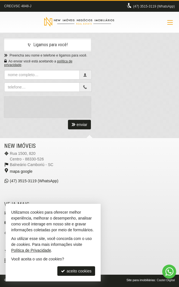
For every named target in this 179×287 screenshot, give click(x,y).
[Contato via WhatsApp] (169, 272)
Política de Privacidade (31, 250)
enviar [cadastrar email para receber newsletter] (79, 124)
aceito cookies (76, 271)
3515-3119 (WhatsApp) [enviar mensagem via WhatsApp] (154, 6)
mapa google (21, 171)
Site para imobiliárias (140, 280)
